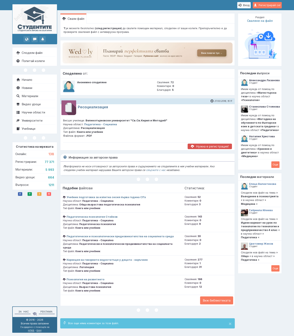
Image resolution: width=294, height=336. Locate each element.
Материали (27, 96)
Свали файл (73, 19)
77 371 (49, 162)
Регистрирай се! (267, 5)
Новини (24, 88)
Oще (275, 164)
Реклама (46, 311)
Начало (24, 80)
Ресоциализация (93, 107)
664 (51, 177)
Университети (29, 120)
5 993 (50, 170)
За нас (23, 311)
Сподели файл (29, 53)
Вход (243, 5)
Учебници (26, 129)
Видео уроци (29, 104)
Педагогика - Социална (100, 124)
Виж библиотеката (217, 300)
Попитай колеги (31, 61)
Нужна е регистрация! (210, 146)
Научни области (31, 112)
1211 (51, 185)
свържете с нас (156, 170)
